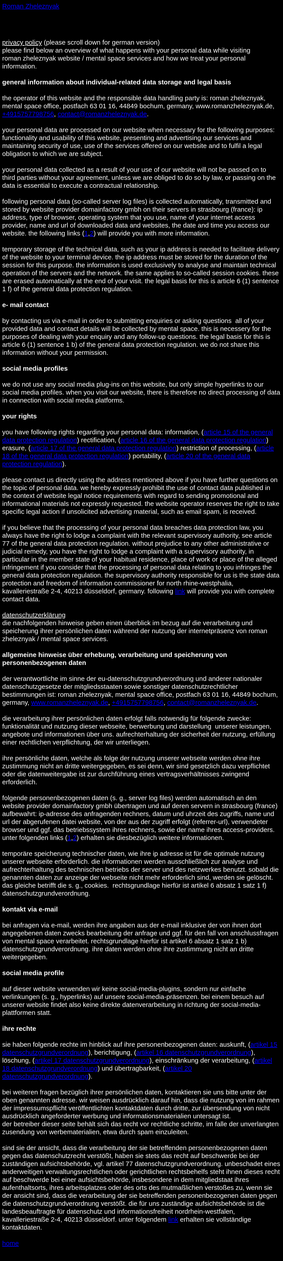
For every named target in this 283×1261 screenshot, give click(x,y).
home (10, 1243)
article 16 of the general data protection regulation (193, 440)
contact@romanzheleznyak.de (102, 114)
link (180, 591)
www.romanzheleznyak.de (69, 702)
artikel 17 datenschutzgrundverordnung (92, 1060)
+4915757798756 (28, 114)
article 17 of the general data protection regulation (103, 448)
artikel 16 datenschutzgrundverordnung (193, 1052)
